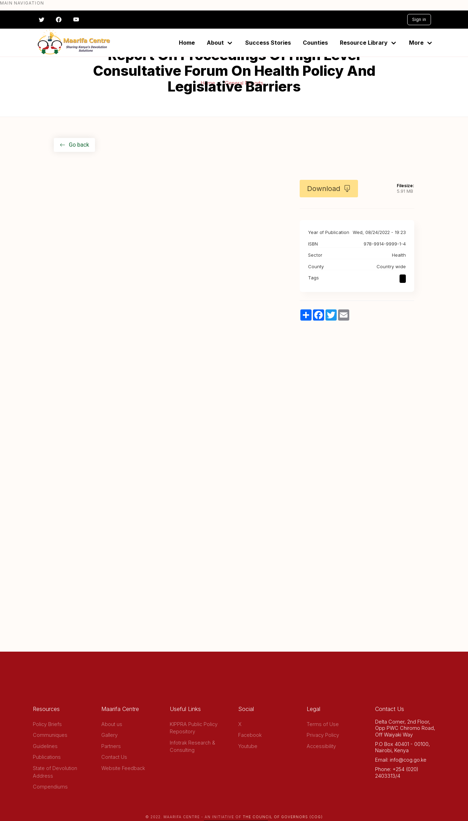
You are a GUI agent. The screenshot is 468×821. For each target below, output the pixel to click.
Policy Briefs (47, 724)
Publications (47, 757)
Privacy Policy (323, 735)
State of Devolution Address (55, 772)
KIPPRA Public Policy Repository (194, 728)
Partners (111, 746)
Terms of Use (323, 724)
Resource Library (364, 42)
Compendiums (50, 787)
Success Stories (268, 42)
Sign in (419, 19)
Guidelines (45, 746)
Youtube (247, 746)
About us (111, 724)
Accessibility (321, 746)
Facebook (250, 735)
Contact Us (114, 757)
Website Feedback (123, 768)
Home (187, 42)
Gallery (109, 735)
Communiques (50, 735)
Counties (315, 42)
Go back (74, 144)
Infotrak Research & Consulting (192, 746)
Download (329, 188)
